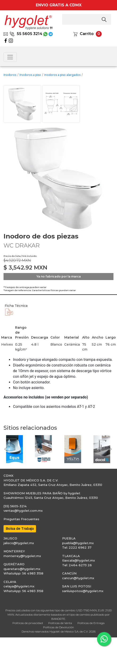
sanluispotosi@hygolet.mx (82, 591)
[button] (5, 449)
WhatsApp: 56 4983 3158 (23, 573)
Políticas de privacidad (27, 623)
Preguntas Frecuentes (21, 519)
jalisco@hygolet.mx (19, 543)
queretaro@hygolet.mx (22, 569)
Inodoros (10, 75)
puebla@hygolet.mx (78, 543)
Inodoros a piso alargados (62, 75)
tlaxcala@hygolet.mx (78, 560)
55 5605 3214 (26, 33)
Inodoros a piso (30, 75)
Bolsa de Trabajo (20, 529)
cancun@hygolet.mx (78, 578)
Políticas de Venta (60, 623)
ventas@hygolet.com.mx (23, 510)
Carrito (87, 33)
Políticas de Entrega (91, 623)
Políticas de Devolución (58, 627)
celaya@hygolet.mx (19, 586)
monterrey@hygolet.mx (22, 556)
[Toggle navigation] (10, 57)
